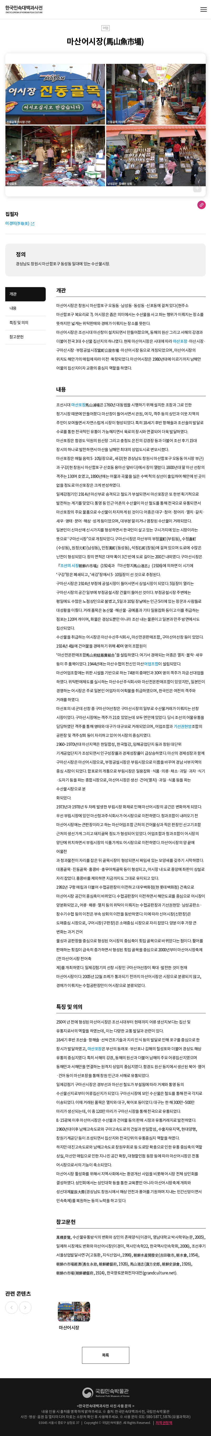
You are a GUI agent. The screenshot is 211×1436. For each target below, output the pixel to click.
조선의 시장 (69, 565)
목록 (105, 1355)
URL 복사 (201, 205)
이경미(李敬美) (17, 223)
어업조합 (151, 664)
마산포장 (180, 341)
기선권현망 (183, 726)
